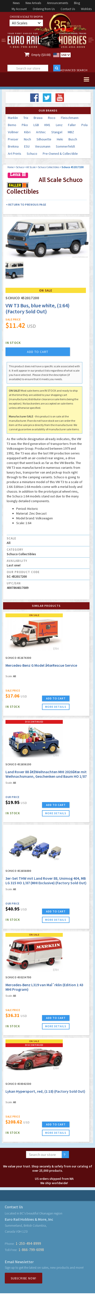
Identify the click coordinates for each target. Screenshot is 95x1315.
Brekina (13, 146)
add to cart (37, 352)
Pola (84, 125)
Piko (25, 125)
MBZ (71, 132)
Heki (60, 139)
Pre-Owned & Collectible (60, 153)
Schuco (32, 153)
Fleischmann (70, 118)
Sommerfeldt (65, 146)
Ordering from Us (44, 9)
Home (10, 167)
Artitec (41, 132)
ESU (27, 146)
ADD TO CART (56, 698)
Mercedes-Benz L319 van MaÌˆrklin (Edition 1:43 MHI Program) (44, 987)
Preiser (13, 139)
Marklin (13, 118)
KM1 (47, 125)
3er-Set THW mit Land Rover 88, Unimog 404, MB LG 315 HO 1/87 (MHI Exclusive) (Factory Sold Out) (45, 880)
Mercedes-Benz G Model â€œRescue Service (41, 665)
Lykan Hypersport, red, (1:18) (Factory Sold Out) (45, 1091)
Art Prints (14, 153)
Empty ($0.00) (41, 55)
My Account (19, 9)
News (16, 3)
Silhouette (44, 139)
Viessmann (42, 146)
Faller (72, 125)
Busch (73, 139)
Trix (25, 118)
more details (55, 706)
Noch (27, 139)
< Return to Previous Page (26, 204)
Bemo (12, 125)
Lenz (59, 125)
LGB (36, 125)
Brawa (38, 118)
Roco (51, 118)
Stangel (56, 132)
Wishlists (86, 9)
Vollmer (13, 132)
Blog (77, 3)
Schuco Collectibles (48, 167)
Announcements (57, 3)
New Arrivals (33, 3)
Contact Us (68, 9)
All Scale (31, 167)
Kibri (27, 132)
